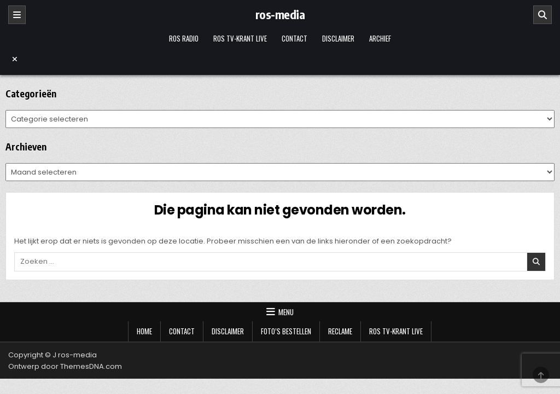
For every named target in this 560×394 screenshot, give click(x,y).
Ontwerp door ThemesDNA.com (65, 366)
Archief (380, 38)
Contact (294, 38)
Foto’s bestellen (286, 331)
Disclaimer (338, 38)
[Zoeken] (542, 14)
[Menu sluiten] (280, 59)
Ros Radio (184, 38)
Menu (286, 311)
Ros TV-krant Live (240, 38)
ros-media (280, 14)
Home (144, 331)
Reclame (340, 331)
